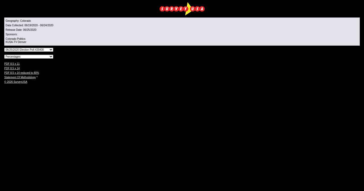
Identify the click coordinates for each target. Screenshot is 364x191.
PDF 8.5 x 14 (12, 68)
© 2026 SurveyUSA (15, 81)
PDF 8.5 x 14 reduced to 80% (21, 72)
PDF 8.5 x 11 (12, 63)
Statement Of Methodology (20, 77)
